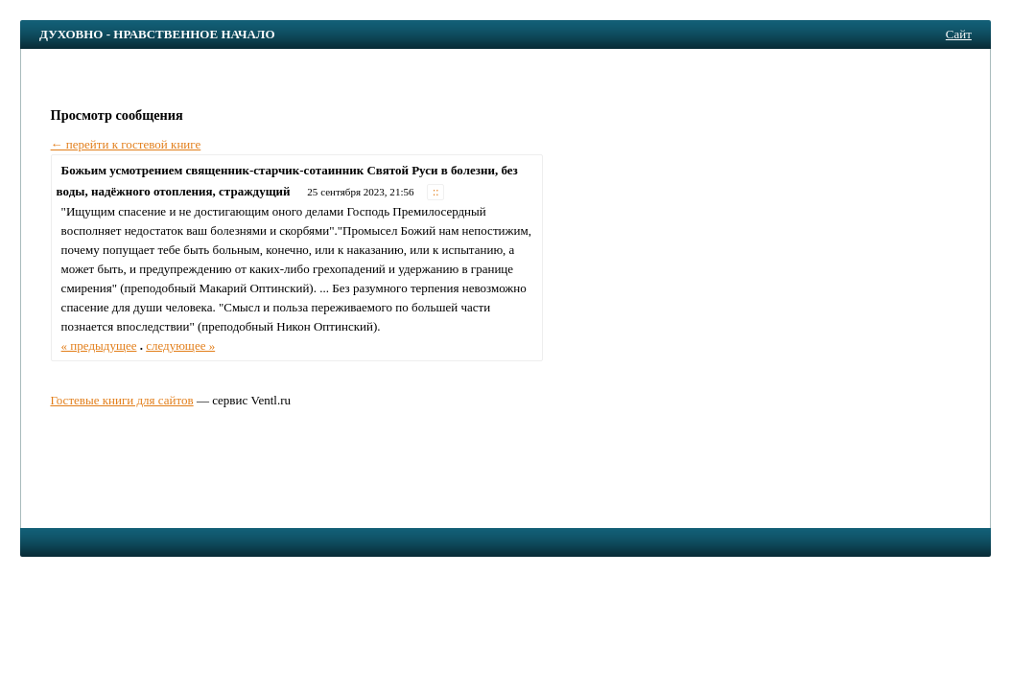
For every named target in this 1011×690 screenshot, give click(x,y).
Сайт (959, 34)
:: (436, 192)
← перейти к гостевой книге (126, 144)
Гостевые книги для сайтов (121, 400)
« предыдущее (99, 345)
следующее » (180, 345)
